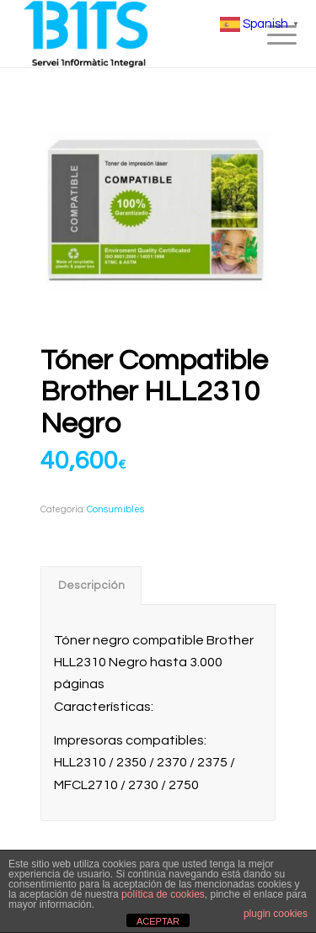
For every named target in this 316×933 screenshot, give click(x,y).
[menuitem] (268, 35)
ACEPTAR (158, 921)
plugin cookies (276, 914)
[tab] (91, 585)
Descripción (91, 585)
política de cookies (163, 894)
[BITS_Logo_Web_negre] (131, 33)
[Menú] (268, 35)
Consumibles (115, 509)
